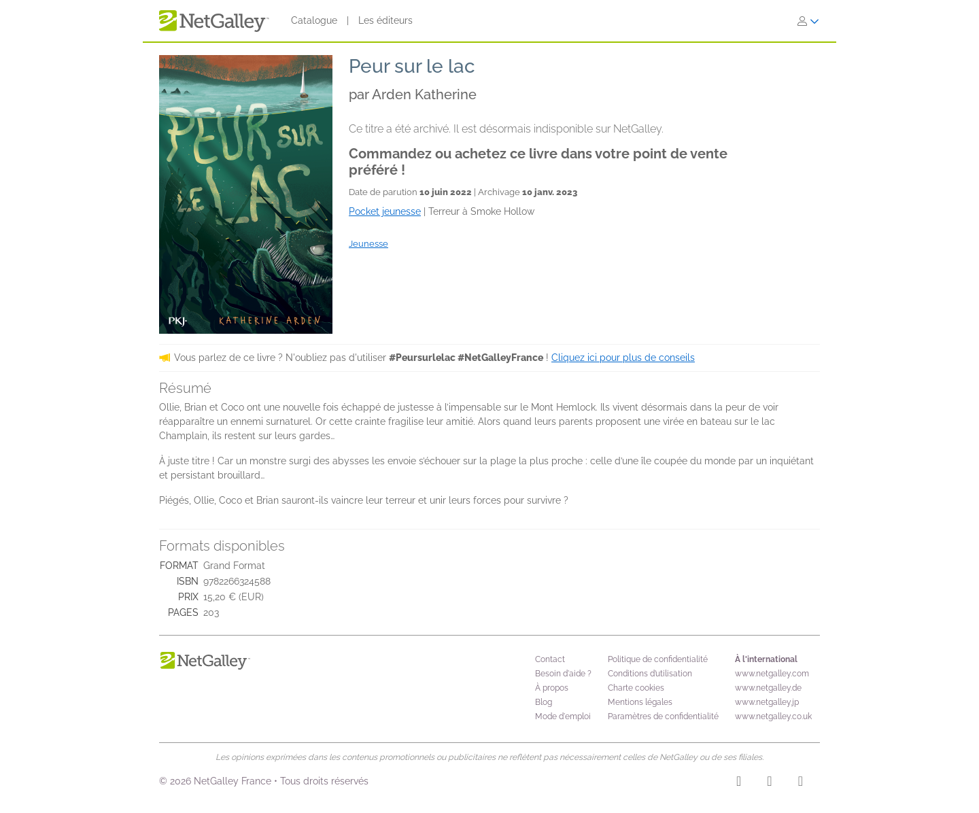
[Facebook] (769, 783)
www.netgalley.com (772, 673)
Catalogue (314, 20)
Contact (550, 659)
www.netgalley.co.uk (773, 716)
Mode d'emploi (563, 716)
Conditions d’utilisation (650, 673)
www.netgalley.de (768, 688)
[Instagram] (738, 783)
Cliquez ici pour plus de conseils (623, 357)
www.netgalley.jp (767, 702)
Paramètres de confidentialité (663, 716)
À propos (551, 688)
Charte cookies (636, 688)
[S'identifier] (808, 21)
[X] (800, 783)
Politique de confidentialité (658, 659)
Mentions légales (640, 702)
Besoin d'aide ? (563, 673)
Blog (543, 702)
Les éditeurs (385, 20)
